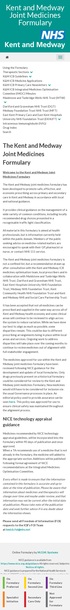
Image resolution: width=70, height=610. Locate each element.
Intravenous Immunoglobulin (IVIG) (24, 123)
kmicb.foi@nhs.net (18, 529)
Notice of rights (35, 567)
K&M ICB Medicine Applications (22, 80)
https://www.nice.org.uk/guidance (20, 563)
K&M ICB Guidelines (15, 76)
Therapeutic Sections (16, 72)
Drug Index (10, 127)
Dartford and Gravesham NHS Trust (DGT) (29, 106)
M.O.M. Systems (48, 552)
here (12, 401)
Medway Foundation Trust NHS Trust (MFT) (30, 110)
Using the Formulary (15, 67)
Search (7, 132)
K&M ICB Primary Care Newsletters (25, 85)
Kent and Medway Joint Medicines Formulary (35, 15)
